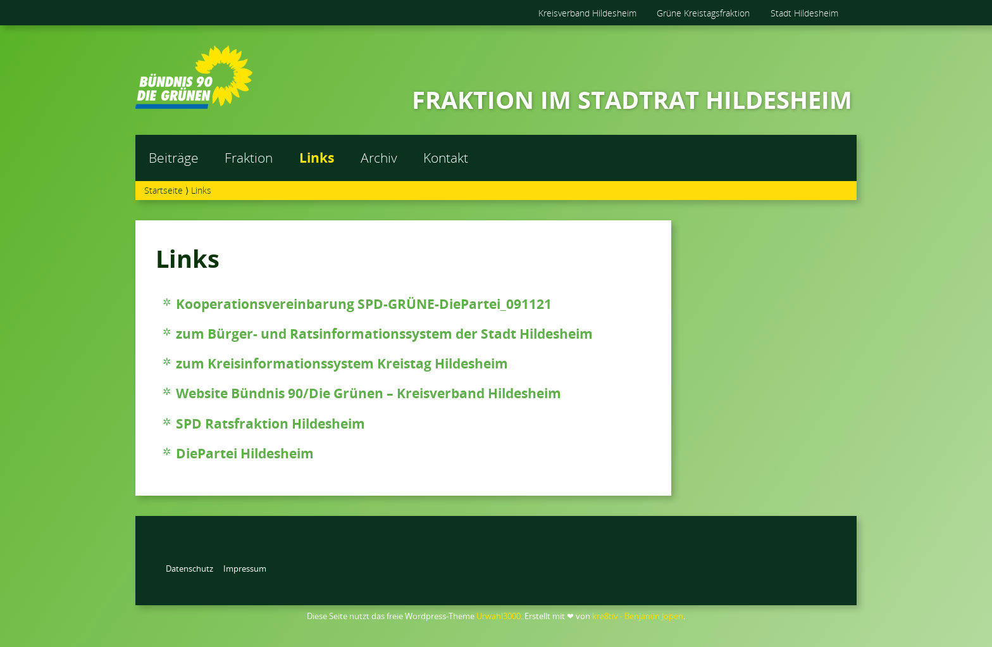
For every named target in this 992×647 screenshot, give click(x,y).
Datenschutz (189, 568)
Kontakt (445, 157)
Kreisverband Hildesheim (587, 13)
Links (316, 157)
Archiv (379, 157)
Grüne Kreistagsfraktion (703, 13)
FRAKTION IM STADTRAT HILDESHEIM (632, 99)
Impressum (244, 568)
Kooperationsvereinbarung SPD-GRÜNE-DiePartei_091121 (364, 304)
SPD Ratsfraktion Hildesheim (270, 423)
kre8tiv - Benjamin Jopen (637, 616)
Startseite (163, 190)
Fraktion (249, 157)
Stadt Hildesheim (804, 13)
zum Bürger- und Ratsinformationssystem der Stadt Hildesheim (384, 333)
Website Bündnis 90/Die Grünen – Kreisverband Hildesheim (368, 393)
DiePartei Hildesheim (245, 453)
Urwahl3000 (498, 616)
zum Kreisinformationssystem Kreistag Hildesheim (342, 363)
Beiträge (174, 157)
